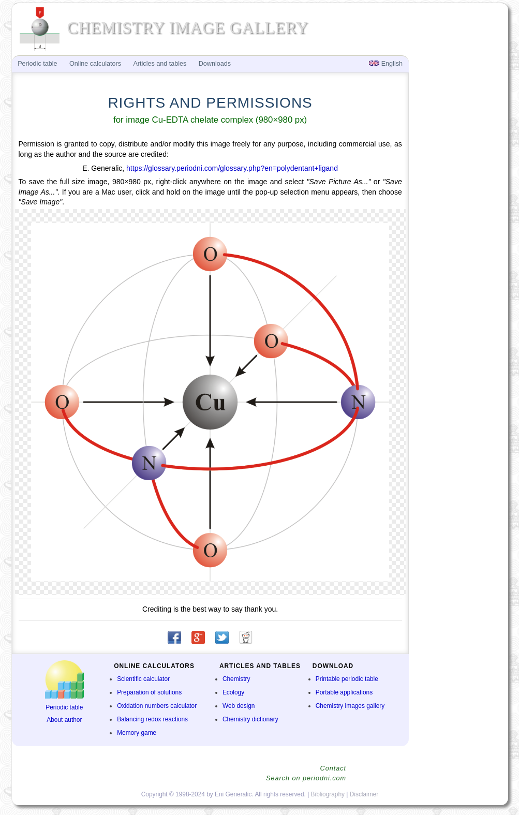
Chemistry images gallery (350, 705)
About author (64, 719)
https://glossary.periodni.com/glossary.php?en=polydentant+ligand (232, 168)
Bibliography (328, 794)
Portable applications (344, 692)
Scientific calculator (143, 679)
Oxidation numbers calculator (157, 705)
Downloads (215, 63)
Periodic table (64, 707)
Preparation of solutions (149, 692)
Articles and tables (159, 63)
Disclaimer (364, 794)
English (386, 63)
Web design (239, 705)
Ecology (233, 692)
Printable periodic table (347, 679)
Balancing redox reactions (152, 719)
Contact (333, 768)
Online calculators (95, 63)
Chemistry (236, 679)
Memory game (136, 732)
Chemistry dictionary (250, 719)
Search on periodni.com (306, 778)
